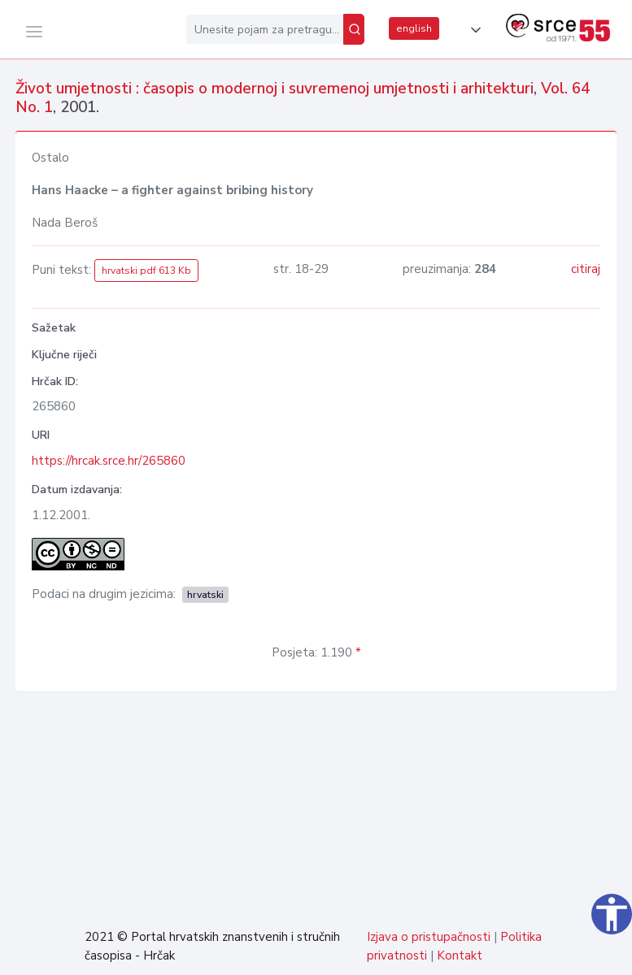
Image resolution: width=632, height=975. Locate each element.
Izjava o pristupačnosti (428, 937)
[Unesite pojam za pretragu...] (264, 29)
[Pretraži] (353, 29)
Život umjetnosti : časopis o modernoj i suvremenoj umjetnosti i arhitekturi (274, 88)
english (414, 28)
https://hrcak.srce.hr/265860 (108, 461)
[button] (472, 30)
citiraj (585, 269)
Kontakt (459, 955)
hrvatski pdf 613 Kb (146, 270)
